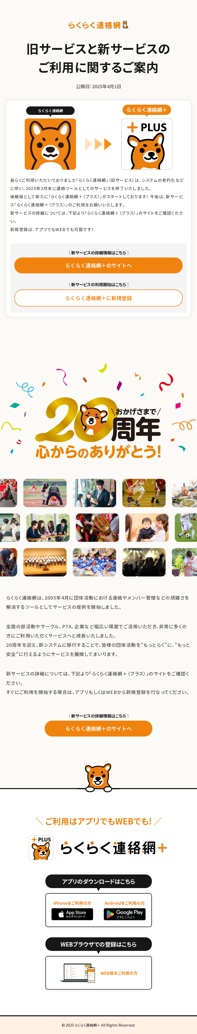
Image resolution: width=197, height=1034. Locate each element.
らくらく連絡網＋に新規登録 (98, 298)
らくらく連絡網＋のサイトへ (98, 265)
